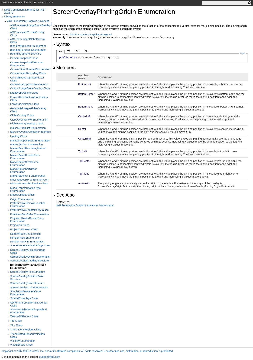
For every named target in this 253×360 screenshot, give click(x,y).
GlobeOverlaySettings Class (26, 123)
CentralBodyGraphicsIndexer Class (27, 79)
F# (86, 51)
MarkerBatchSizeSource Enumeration (24, 163)
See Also (64, 195)
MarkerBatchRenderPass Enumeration (25, 157)
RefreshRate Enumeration (25, 233)
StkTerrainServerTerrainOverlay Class (28, 304)
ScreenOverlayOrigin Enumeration (30, 256)
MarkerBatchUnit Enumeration (28, 175)
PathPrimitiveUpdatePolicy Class (29, 209)
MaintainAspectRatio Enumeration (30, 140)
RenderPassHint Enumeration (27, 241)
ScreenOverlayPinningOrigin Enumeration (28, 266)
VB (68, 51)
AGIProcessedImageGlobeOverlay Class (30, 27)
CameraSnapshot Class (24, 57)
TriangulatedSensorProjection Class (27, 335)
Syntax (61, 44)
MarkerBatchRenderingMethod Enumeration (28, 150)
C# (60, 51)
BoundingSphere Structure (25, 53)
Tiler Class (16, 325)
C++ (78, 51)
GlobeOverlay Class (22, 115)
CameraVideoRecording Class (28, 73)
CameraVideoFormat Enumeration (30, 69)
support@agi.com (49, 356)
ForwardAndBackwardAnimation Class (29, 99)
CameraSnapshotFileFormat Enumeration (26, 64)
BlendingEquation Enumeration (28, 45)
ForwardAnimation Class (24, 103)
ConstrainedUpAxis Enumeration (29, 84)
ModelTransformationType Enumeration (25, 189)
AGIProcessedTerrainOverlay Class (27, 34)
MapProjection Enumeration (26, 144)
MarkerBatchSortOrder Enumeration (23, 170)
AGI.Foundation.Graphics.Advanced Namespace (84, 205)
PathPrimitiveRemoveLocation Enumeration (28, 204)
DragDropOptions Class (24, 92)
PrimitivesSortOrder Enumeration (29, 214)
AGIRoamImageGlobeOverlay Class (27, 40)
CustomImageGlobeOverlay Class (30, 88)
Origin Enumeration (21, 199)
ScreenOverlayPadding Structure (29, 260)
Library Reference (14, 16)
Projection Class (19, 224)
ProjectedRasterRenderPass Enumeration (27, 220)
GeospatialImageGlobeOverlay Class (28, 110)
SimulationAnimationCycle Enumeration (25, 293)
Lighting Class (18, 136)
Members (64, 67)
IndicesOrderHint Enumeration (28, 127)
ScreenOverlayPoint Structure (27, 271)
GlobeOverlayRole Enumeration (28, 119)
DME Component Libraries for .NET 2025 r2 (25, 11)
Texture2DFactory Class (24, 316)
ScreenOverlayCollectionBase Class (27, 251)
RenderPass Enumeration (25, 237)
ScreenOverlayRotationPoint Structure (26, 278)
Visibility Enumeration (22, 340)
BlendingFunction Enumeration (28, 49)
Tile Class (16, 320)
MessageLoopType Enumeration (29, 179)
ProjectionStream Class (24, 229)
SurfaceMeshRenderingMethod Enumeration (28, 311)
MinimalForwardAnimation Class (29, 183)
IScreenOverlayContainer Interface (30, 131)
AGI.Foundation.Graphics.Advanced (28, 20)
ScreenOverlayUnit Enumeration (29, 287)
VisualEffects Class (21, 344)
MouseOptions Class (22, 194)
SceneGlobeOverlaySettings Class (30, 245)
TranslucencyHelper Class (25, 329)
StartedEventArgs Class (24, 298)
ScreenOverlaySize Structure (27, 283)
